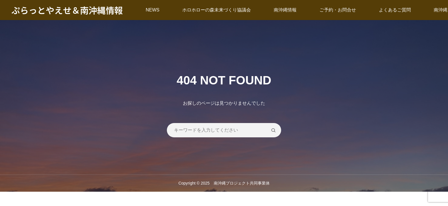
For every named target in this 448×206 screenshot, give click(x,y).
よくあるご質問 (395, 9)
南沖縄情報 (285, 9)
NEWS (152, 9)
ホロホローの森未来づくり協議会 (216, 9)
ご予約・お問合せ (337, 9)
